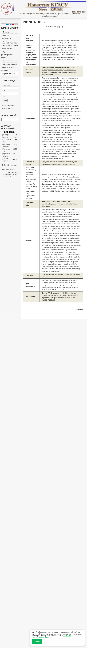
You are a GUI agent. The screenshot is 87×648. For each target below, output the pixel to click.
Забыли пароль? (9, 106)
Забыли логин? (8, 108)
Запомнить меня (10, 97)
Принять (37, 642)
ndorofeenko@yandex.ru (50, 55)
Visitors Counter (9, 177)
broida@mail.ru (62, 43)
